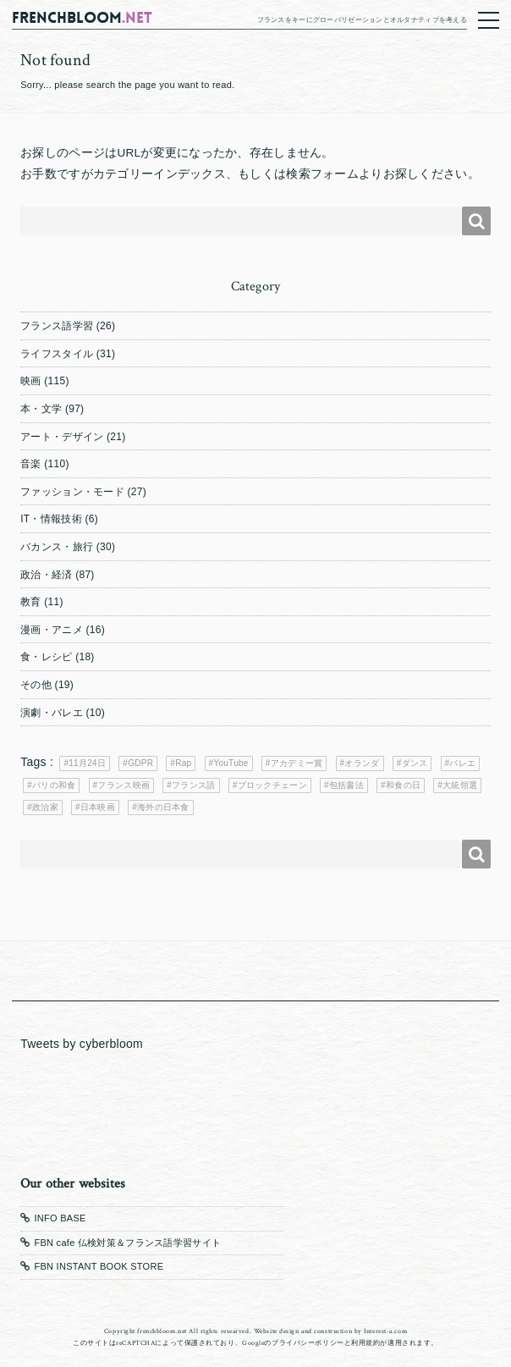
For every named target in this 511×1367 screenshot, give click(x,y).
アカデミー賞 (297, 763)
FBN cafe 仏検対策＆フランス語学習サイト (127, 1242)
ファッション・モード (72, 492)
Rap (183, 763)
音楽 (30, 464)
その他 (36, 685)
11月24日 (87, 763)
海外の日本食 (163, 807)
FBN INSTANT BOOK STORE (98, 1266)
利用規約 (365, 1343)
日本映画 (97, 807)
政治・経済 (46, 575)
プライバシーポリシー (308, 1343)
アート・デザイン (61, 437)
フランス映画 (123, 785)
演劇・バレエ (51, 713)
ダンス (415, 763)
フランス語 (193, 785)
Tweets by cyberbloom (81, 1043)
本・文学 (41, 409)
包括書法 (346, 785)
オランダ (361, 763)
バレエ (462, 763)
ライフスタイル (56, 354)
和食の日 (403, 785)
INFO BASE (59, 1218)
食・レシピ (46, 657)
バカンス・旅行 (56, 547)
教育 (30, 602)
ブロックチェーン (272, 785)
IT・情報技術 (51, 519)
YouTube (230, 763)
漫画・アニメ (51, 630)
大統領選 (459, 785)
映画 (30, 381)
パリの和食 (53, 785)
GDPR (140, 763)
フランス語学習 (56, 326)
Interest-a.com (385, 1331)
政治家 (45, 807)
